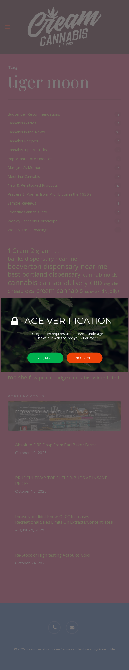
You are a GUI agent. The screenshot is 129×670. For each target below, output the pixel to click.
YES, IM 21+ (45, 358)
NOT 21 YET (84, 358)
